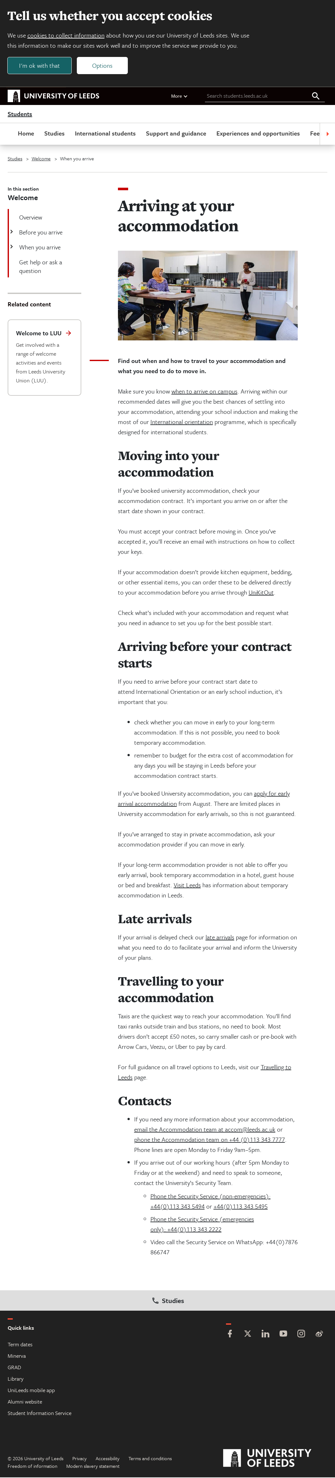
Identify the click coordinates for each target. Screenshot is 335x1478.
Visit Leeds (187, 885)
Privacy (79, 1458)
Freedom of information (32, 1466)
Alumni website (25, 1402)
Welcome (41, 159)
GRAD (14, 1368)
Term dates (20, 1345)
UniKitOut (261, 593)
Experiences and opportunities (258, 133)
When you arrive (39, 247)
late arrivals (220, 937)
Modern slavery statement (93, 1466)
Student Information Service (39, 1414)
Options (102, 65)
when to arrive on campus (204, 391)
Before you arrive (40, 232)
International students (105, 133)
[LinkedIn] (265, 1335)
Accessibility (108, 1458)
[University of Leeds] (275, 1459)
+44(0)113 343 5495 (241, 1207)
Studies (54, 133)
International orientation (181, 422)
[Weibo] (319, 1335)
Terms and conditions (150, 1458)
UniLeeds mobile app (31, 1391)
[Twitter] (248, 1335)
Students (20, 114)
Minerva (17, 1356)
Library (16, 1379)
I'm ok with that (39, 65)
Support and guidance (176, 133)
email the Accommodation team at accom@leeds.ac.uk (204, 1130)
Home (26, 133)
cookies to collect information (66, 35)
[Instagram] (301, 1335)
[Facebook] (230, 1335)
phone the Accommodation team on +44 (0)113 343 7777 (209, 1140)
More (179, 96)
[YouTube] (283, 1335)
